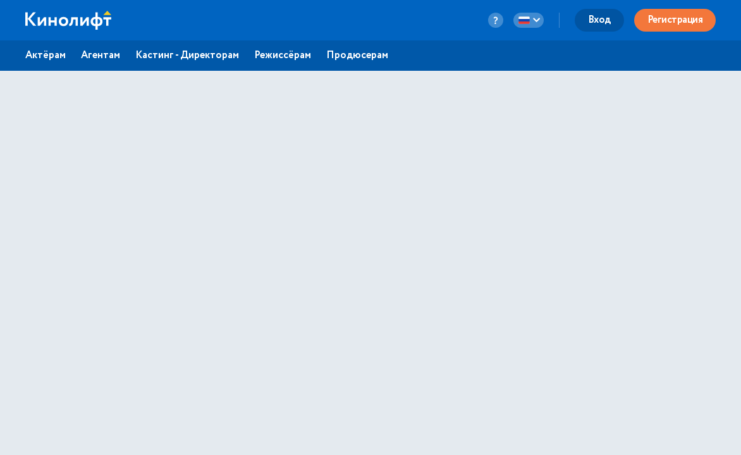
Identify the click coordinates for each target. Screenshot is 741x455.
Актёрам (45, 56)
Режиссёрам (282, 56)
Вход (599, 20)
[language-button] (528, 20)
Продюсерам (357, 56)
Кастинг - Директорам (187, 56)
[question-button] (495, 20)
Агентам (100, 56)
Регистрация (675, 20)
